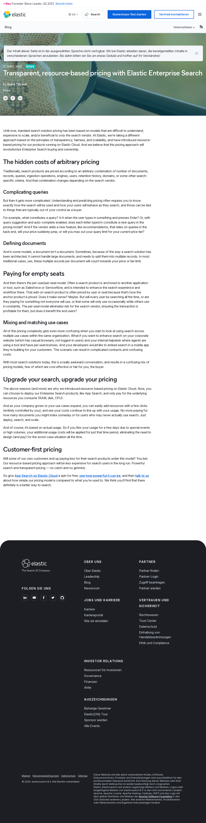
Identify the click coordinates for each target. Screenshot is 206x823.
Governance (93, 676)
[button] (197, 53)
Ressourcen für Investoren (103, 670)
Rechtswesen (148, 615)
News (30, 66)
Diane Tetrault (17, 84)
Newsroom (92, 588)
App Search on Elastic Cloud (36, 476)
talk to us (142, 476)
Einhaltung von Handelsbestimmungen (155, 634)
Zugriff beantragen (152, 582)
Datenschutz (148, 626)
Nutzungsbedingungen (46, 775)
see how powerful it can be (100, 476)
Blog (8, 27)
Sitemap (83, 775)
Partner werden (150, 588)
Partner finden (149, 571)
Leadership (91, 576)
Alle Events (92, 726)
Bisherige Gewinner (97, 708)
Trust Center (147, 621)
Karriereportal (93, 615)
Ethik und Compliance (154, 643)
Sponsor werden (95, 720)
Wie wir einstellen (96, 621)
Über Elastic (92, 571)
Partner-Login (148, 576)
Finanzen (90, 682)
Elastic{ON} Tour (96, 714)
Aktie (87, 687)
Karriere (89, 609)
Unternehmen (183, 27)
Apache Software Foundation (155, 796)
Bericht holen (64, 3)
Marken (26, 775)
